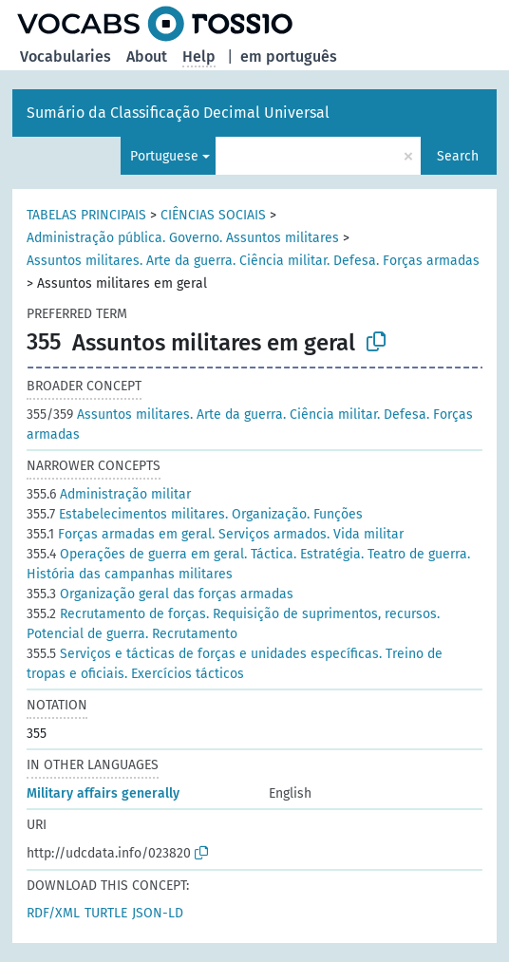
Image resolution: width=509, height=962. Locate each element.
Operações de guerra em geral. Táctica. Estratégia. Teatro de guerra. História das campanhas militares (248, 564)
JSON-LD (157, 913)
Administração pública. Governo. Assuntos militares (183, 238)
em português (288, 56)
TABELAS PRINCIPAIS (86, 215)
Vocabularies (65, 56)
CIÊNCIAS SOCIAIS (213, 215)
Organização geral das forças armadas (160, 594)
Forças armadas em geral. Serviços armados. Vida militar (215, 534)
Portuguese (164, 156)
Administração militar (109, 494)
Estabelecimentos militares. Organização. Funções (195, 514)
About (146, 56)
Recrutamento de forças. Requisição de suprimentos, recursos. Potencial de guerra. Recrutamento (233, 624)
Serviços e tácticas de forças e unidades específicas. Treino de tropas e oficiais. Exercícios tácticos (235, 664)
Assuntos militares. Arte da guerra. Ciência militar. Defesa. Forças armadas (253, 261)
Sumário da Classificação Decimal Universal (178, 113)
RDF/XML (53, 913)
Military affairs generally (103, 793)
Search (458, 156)
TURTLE (106, 913)
